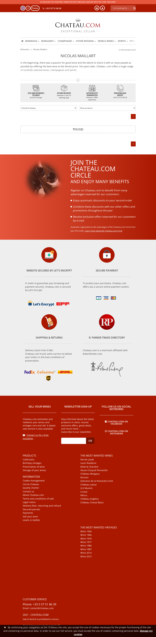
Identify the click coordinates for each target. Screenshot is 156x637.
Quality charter (31, 488)
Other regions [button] (86, 40)
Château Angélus (89, 499)
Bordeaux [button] (32, 40)
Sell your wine (30, 516)
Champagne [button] (66, 40)
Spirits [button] (123, 40)
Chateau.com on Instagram (116, 432)
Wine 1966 (86, 535)
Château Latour (88, 485)
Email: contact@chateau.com (38, 608)
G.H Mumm (86, 488)
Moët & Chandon (89, 467)
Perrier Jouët (87, 459)
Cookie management (34, 481)
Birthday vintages (32, 463)
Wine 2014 (86, 553)
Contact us (28, 491)
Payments (28, 513)
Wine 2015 (86, 556)
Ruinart (84, 477)
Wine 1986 (86, 546)
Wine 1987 (86, 549)
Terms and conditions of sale (38, 499)
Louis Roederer (88, 463)
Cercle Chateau (31, 484)
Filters (78, 129)
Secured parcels (31, 509)
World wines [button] (107, 40)
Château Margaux (89, 474)
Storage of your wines (34, 470)
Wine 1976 (86, 539)
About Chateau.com (33, 495)
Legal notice (29, 502)
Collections (28, 459)
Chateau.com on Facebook (116, 422)
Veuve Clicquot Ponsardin (94, 470)
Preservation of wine (34, 467)
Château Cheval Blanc (92, 502)
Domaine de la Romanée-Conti (96, 481)
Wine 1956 (86, 531)
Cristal (83, 492)
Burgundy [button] (48, 40)
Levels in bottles (31, 520)
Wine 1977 (86, 542)
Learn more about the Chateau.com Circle (103, 230)
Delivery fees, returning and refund (42, 506)
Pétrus (83, 495)
